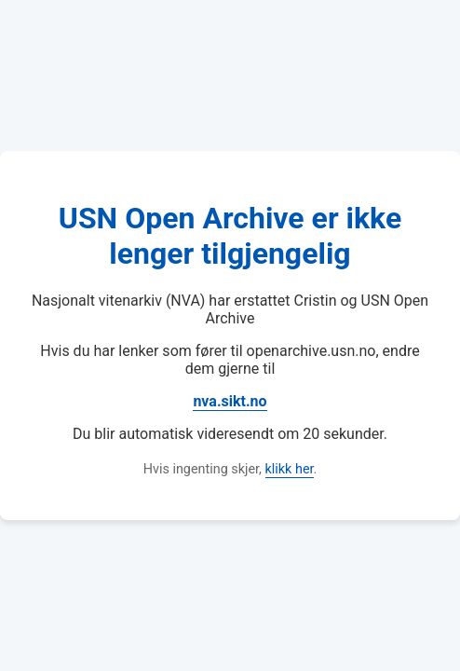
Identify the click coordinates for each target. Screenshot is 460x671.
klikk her (289, 469)
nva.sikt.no (229, 401)
